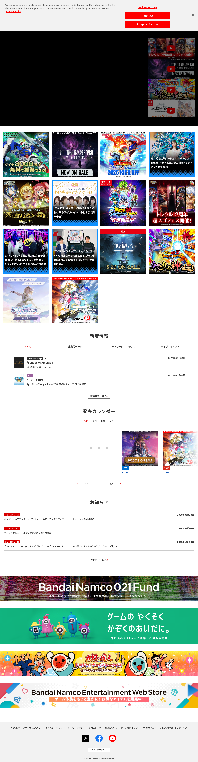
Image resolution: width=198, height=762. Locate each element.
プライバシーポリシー (54, 728)
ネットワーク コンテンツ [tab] (123, 346)
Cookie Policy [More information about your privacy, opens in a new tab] (13, 11)
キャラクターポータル (99, 750)
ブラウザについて (31, 728)
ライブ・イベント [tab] (170, 346)
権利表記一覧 (94, 728)
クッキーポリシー (76, 728)
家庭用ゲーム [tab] (75, 346)
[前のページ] (86, 483)
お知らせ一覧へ (98, 560)
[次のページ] (112, 483)
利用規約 (15, 728)
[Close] (192, 15)
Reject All (147, 15)
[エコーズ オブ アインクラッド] (139, 452)
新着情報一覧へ (98, 395)
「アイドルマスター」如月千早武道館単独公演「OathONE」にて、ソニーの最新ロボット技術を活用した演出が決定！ (99, 544)
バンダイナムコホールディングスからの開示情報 (99, 530)
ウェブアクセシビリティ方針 (173, 728)
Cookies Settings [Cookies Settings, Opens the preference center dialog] (147, 7)
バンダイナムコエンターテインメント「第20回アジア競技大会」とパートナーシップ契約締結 (99, 516)
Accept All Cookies (147, 24)
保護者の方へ (149, 728)
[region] (99, 15)
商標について (111, 728)
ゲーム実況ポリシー (130, 728)
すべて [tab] (27, 346)
